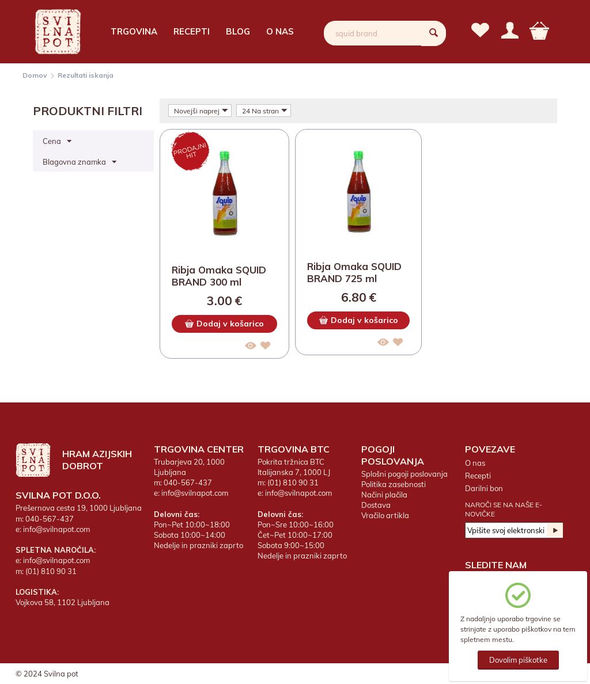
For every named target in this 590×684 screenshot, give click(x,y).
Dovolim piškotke (518, 659)
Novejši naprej (201, 110)
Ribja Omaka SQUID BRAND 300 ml (219, 276)
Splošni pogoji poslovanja (404, 473)
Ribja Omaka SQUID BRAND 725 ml (354, 272)
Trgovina (134, 31)
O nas (280, 31)
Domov (34, 75)
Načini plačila (384, 494)
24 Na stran (265, 110)
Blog (238, 31)
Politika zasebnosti (393, 484)
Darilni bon (484, 488)
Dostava (376, 505)
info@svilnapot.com (56, 529)
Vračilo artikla (385, 515)
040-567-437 (49, 518)
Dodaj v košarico (224, 323)
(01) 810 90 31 (51, 571)
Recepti (191, 31)
